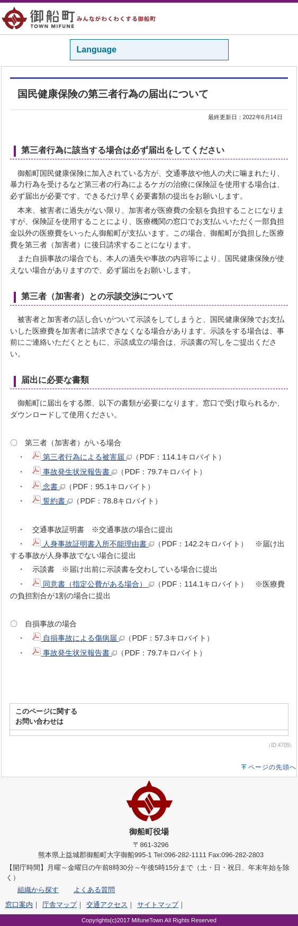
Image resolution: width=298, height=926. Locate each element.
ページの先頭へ (272, 767)
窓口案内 (19, 905)
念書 (48, 486)
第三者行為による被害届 (82, 457)
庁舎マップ (59, 905)
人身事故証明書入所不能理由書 (93, 544)
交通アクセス (107, 905)
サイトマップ (157, 905)
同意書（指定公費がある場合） (93, 584)
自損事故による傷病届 (78, 638)
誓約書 (52, 501)
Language (97, 49)
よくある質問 (94, 890)
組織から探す (38, 890)
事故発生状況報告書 (74, 472)
